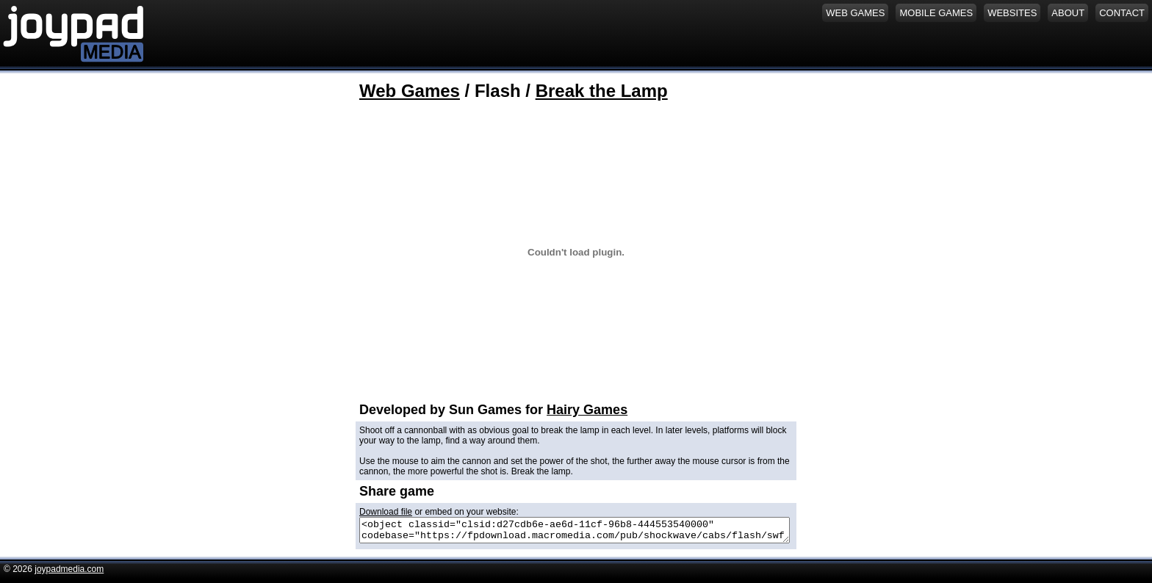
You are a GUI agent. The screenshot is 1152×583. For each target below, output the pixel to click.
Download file (385, 512)
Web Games (409, 91)
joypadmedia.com (69, 573)
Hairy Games (587, 409)
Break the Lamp (602, 91)
